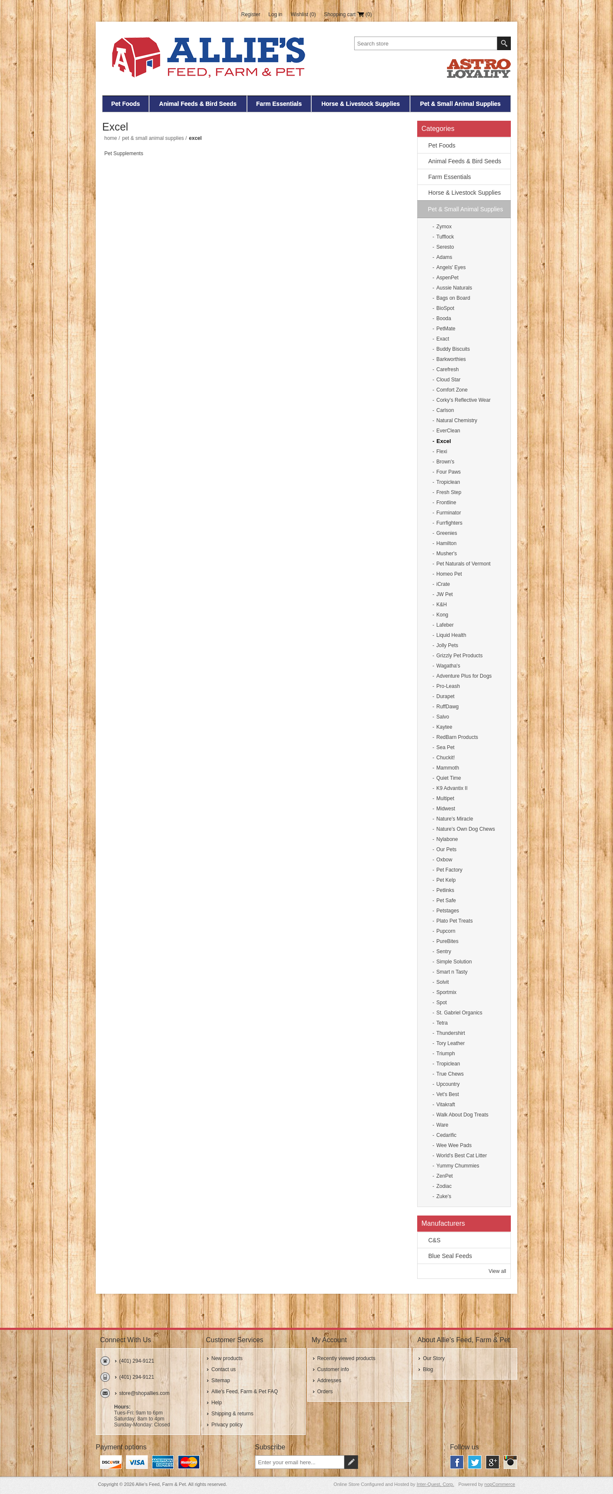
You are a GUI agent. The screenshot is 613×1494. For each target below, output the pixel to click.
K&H (441, 605)
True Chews (450, 1074)
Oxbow (444, 860)
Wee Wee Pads (454, 1145)
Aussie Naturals (454, 288)
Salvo (442, 717)
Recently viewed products (346, 1358)
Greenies (446, 533)
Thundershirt (450, 1033)
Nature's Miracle (454, 819)
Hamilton (446, 543)
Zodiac (444, 1186)
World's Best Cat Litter (461, 1156)
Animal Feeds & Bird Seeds (198, 103)
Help (216, 1403)
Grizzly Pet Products (459, 656)
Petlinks (445, 890)
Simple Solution (454, 962)
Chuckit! (445, 758)
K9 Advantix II (451, 788)
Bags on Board (453, 298)
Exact (442, 339)
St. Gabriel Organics (459, 1013)
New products (226, 1358)
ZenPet (444, 1176)
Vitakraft (445, 1105)
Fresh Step (448, 492)
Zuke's (443, 1196)
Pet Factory (449, 870)
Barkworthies (451, 359)
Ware (442, 1125)
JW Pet (444, 594)
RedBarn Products (457, 737)
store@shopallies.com (144, 1393)
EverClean (448, 431)
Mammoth (447, 768)
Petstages (447, 911)
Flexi (441, 451)
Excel (443, 441)
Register (251, 14)
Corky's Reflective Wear (463, 400)
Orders (325, 1392)
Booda (443, 318)
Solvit (442, 982)
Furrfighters (449, 523)
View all (497, 1271)
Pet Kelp (445, 880)
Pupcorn (445, 931)
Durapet (445, 696)
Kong (442, 615)
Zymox (444, 227)
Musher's (446, 554)
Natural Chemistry (456, 420)
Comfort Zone (451, 390)
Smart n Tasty (451, 972)
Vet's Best (447, 1094)
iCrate (443, 584)
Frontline (446, 503)
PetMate (445, 329)
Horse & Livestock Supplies (360, 103)
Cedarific (446, 1135)
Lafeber (445, 625)
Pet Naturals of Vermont (463, 564)
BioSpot (445, 308)
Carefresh (447, 369)
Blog (428, 1369)
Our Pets (446, 849)
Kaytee (444, 727)
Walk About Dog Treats (462, 1115)
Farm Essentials (279, 103)
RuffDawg (447, 707)
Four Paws (448, 472)
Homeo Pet (449, 574)
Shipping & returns (232, 1414)
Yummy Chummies (457, 1166)
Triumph (445, 1054)
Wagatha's (448, 666)
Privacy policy (226, 1425)
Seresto (445, 247)
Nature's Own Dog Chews (465, 829)
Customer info (333, 1369)
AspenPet (447, 278)
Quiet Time (448, 778)
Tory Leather (450, 1043)
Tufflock (445, 237)
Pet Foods (125, 103)
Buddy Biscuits (453, 349)
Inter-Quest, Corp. (435, 1484)
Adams (444, 257)
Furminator (448, 513)
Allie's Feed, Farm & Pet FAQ (244, 1392)
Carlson (445, 410)
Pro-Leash (448, 686)
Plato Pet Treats (454, 921)
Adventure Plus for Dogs (464, 676)
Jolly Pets (447, 645)
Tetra (442, 1023)
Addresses (329, 1380)
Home (110, 138)
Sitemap (220, 1380)
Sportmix (446, 992)
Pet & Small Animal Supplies (460, 103)
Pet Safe (446, 900)
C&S (434, 1240)
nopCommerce (499, 1484)
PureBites (447, 941)
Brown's (445, 462)
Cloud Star (448, 380)
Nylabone (447, 839)
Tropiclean (448, 482)
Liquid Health (451, 635)
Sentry (443, 951)
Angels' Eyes (451, 267)
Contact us (223, 1369)
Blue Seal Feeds (450, 1256)
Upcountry (448, 1084)
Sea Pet (445, 747)
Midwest (445, 809)
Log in (276, 14)
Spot (441, 1002)
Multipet (445, 798)
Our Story (433, 1358)
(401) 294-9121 (136, 1361)
